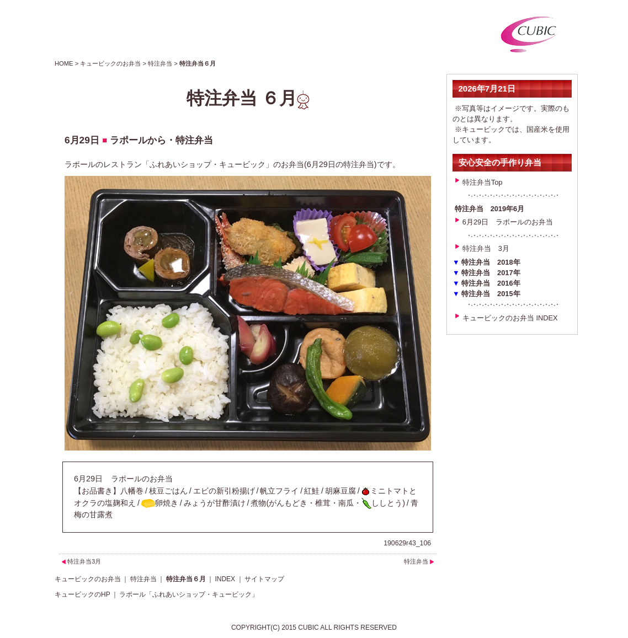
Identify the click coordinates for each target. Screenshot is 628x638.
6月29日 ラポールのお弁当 (507, 222)
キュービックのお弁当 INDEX (510, 318)
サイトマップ (264, 579)
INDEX (225, 579)
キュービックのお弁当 (110, 63)
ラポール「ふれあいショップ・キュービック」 (188, 594)
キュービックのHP (82, 594)
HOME (64, 63)
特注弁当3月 (84, 561)
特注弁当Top (482, 182)
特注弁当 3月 (485, 248)
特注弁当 (160, 63)
